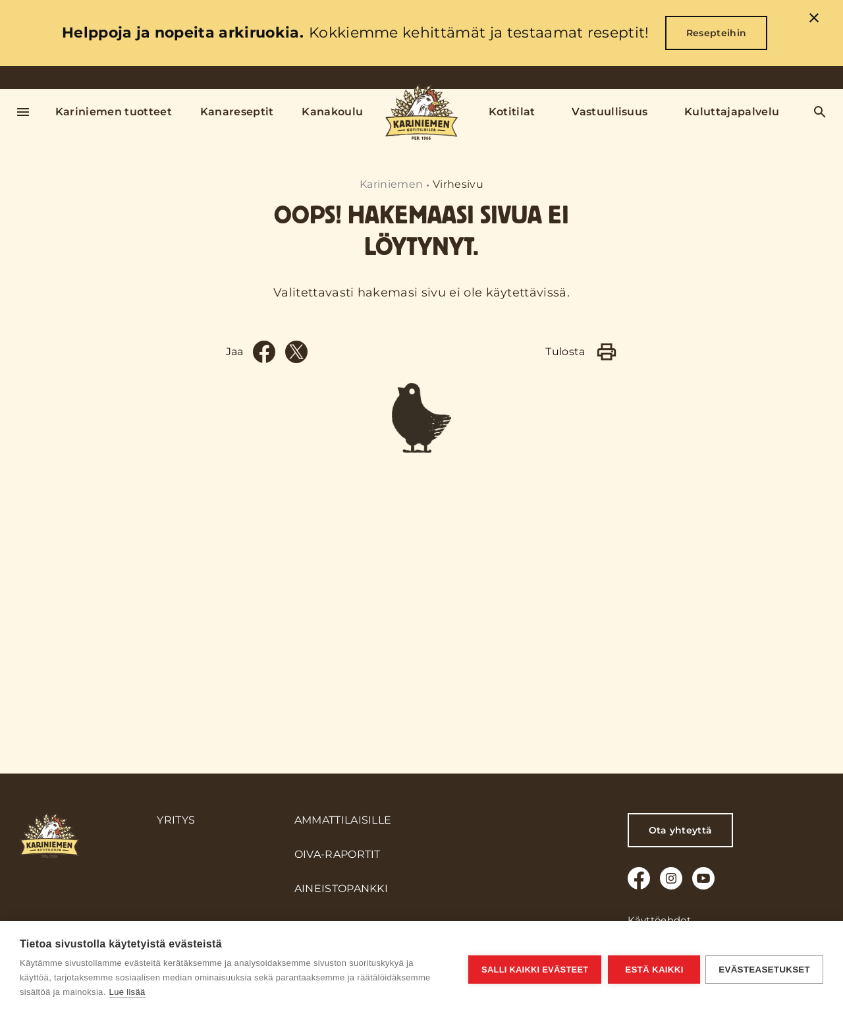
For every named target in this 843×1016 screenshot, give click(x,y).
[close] (814, 20)
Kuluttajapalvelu (731, 111)
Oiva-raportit (337, 854)
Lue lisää (127, 992)
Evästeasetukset (764, 969)
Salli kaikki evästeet (533, 969)
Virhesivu (458, 184)
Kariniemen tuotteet (113, 111)
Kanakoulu (332, 111)
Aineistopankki (341, 888)
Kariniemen (391, 184)
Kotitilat (512, 111)
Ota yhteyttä (681, 830)
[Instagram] (671, 878)
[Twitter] (296, 613)
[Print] (606, 613)
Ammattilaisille (343, 820)
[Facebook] (264, 613)
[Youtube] (703, 878)
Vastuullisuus (609, 111)
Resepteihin (716, 33)
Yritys (176, 820)
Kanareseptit (237, 111)
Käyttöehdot (660, 920)
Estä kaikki (653, 969)
